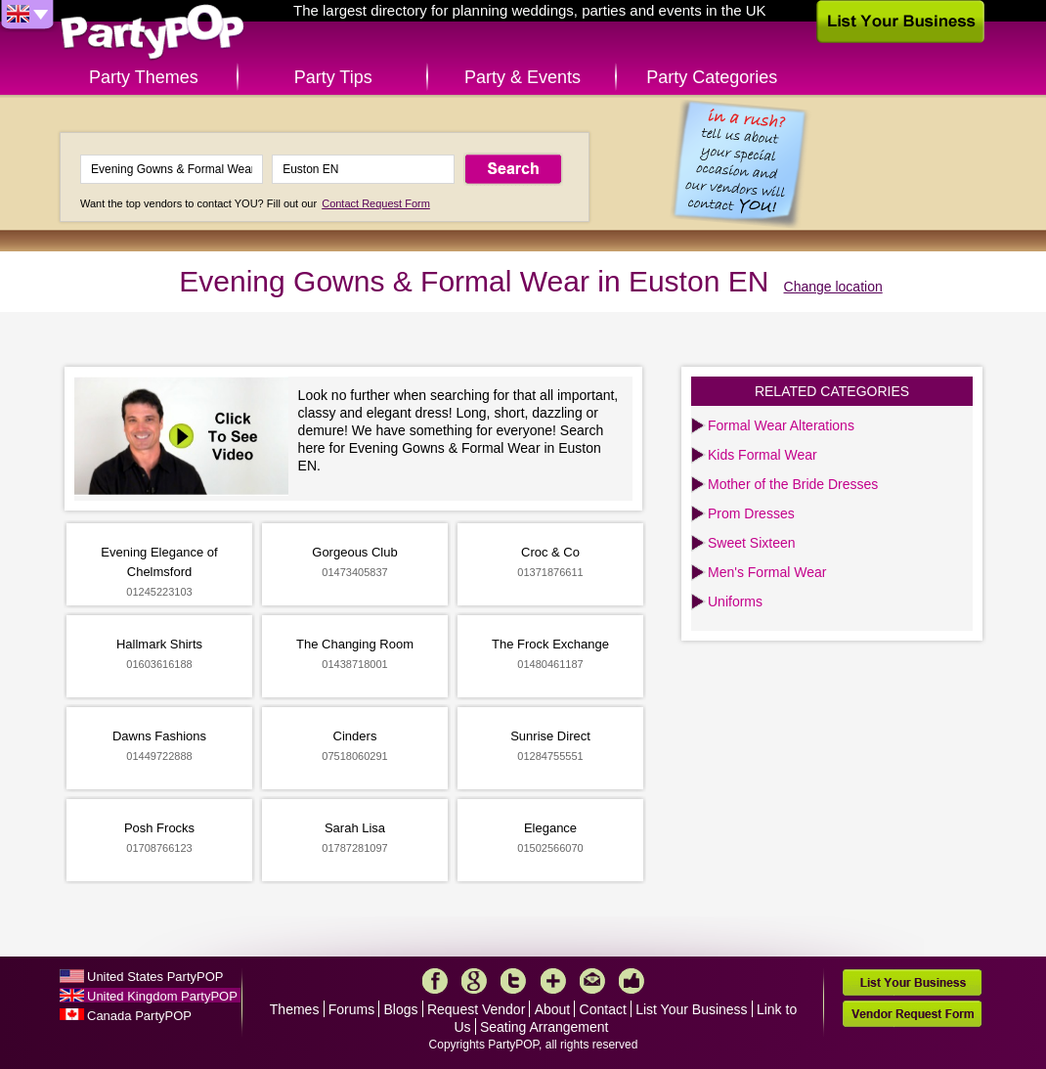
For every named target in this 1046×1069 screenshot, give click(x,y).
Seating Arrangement (544, 1027)
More (553, 981)
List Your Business (691, 1009)
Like (631, 981)
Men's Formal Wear (767, 572)
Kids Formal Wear (762, 455)
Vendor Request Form (912, 1014)
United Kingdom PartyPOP (162, 996)
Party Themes (143, 77)
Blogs (401, 1009)
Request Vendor (476, 1009)
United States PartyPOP (155, 976)
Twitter (513, 981)
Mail (592, 981)
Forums (351, 1009)
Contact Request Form (376, 203)
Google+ (474, 981)
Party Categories (711, 77)
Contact (603, 1009)
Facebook (435, 981)
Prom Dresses (751, 513)
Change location (833, 286)
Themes (295, 1009)
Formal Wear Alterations (781, 425)
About (553, 1009)
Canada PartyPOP (139, 1015)
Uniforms (735, 601)
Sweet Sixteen (752, 543)
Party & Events (522, 77)
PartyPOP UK (152, 33)
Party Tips (333, 77)
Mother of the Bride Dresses (793, 484)
